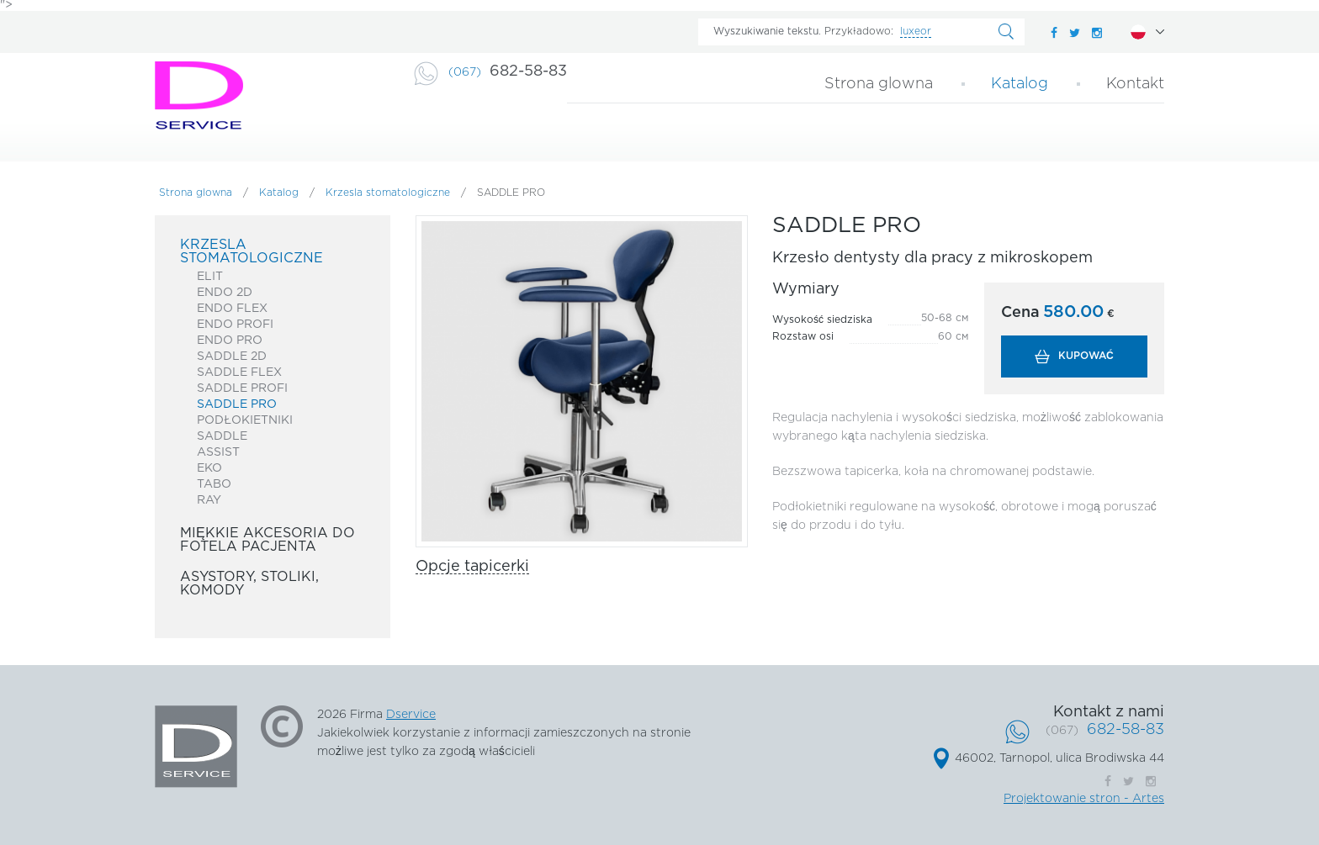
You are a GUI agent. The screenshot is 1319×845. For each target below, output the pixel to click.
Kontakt (1135, 84)
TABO (214, 484)
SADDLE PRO (237, 404)
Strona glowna (878, 84)
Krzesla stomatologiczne (388, 193)
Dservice (411, 715)
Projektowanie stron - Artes (1084, 799)
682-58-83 (507, 71)
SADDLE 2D (232, 356)
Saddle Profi (242, 388)
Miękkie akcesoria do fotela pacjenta (267, 540)
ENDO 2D (224, 293)
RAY (209, 500)
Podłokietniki (245, 420)
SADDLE (222, 436)
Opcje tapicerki (472, 566)
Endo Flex (232, 309)
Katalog (1019, 84)
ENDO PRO (229, 340)
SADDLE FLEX (239, 372)
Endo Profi (235, 325)
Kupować (1086, 356)
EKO (209, 468)
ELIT (210, 277)
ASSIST (218, 452)
